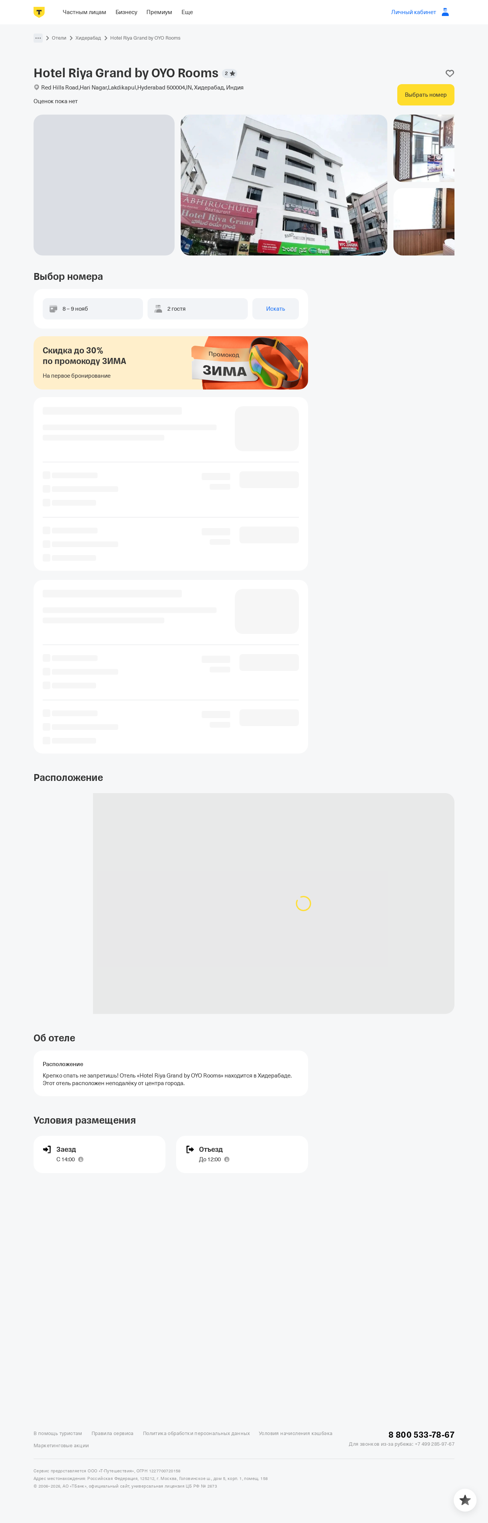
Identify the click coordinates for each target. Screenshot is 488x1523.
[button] (38, 38)
